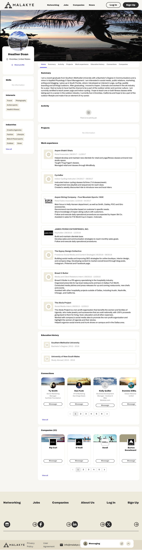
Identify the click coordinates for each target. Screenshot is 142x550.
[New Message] (122, 543)
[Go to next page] (107, 414)
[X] (125, 526)
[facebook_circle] (124, 15)
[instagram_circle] (130, 15)
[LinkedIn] (89, 526)
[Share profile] (18, 65)
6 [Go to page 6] (102, 414)
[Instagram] (17, 526)
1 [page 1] (75, 414)
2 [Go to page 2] (81, 414)
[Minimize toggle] (128, 543)
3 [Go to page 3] (86, 414)
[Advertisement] (18, 196)
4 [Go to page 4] (91, 414)
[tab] (43, 65)
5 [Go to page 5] (96, 414)
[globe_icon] (118, 15)
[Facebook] (53, 526)
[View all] (18, 149)
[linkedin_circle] (135, 15)
